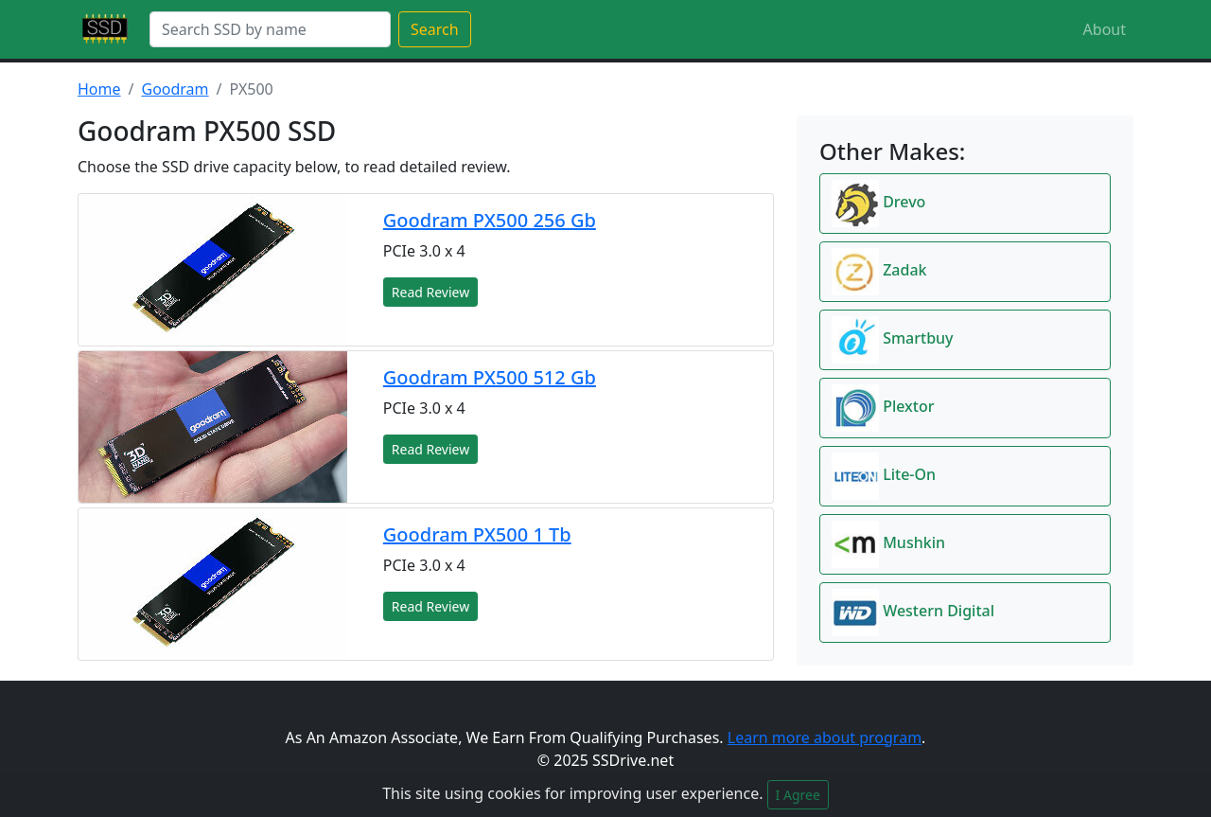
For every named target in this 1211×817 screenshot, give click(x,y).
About (1104, 29)
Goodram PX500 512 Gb (489, 377)
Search (435, 29)
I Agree (798, 795)
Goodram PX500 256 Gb (489, 220)
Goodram (174, 89)
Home (99, 89)
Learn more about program (824, 737)
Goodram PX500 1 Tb (477, 534)
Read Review (430, 292)
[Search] (270, 29)
